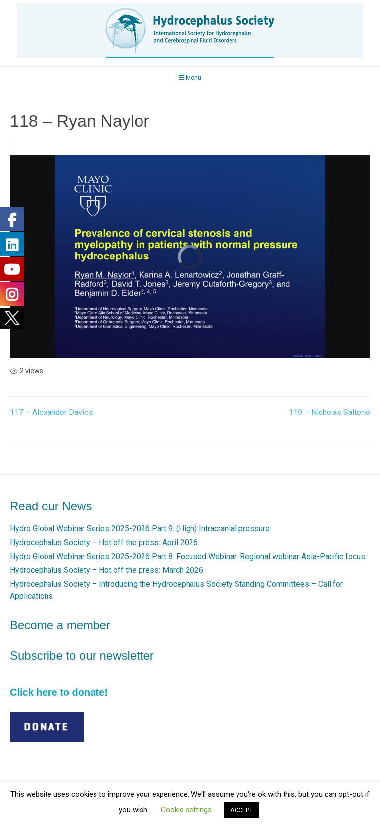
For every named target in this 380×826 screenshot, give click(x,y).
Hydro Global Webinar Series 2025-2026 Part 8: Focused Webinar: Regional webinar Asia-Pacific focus (187, 556)
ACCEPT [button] (241, 810)
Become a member (60, 625)
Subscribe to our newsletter (82, 655)
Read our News (51, 506)
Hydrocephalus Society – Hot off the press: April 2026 (104, 542)
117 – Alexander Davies (51, 412)
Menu (190, 77)
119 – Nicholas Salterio (329, 412)
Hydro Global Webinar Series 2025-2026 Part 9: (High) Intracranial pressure (140, 528)
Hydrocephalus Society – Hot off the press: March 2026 (106, 570)
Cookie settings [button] (186, 809)
